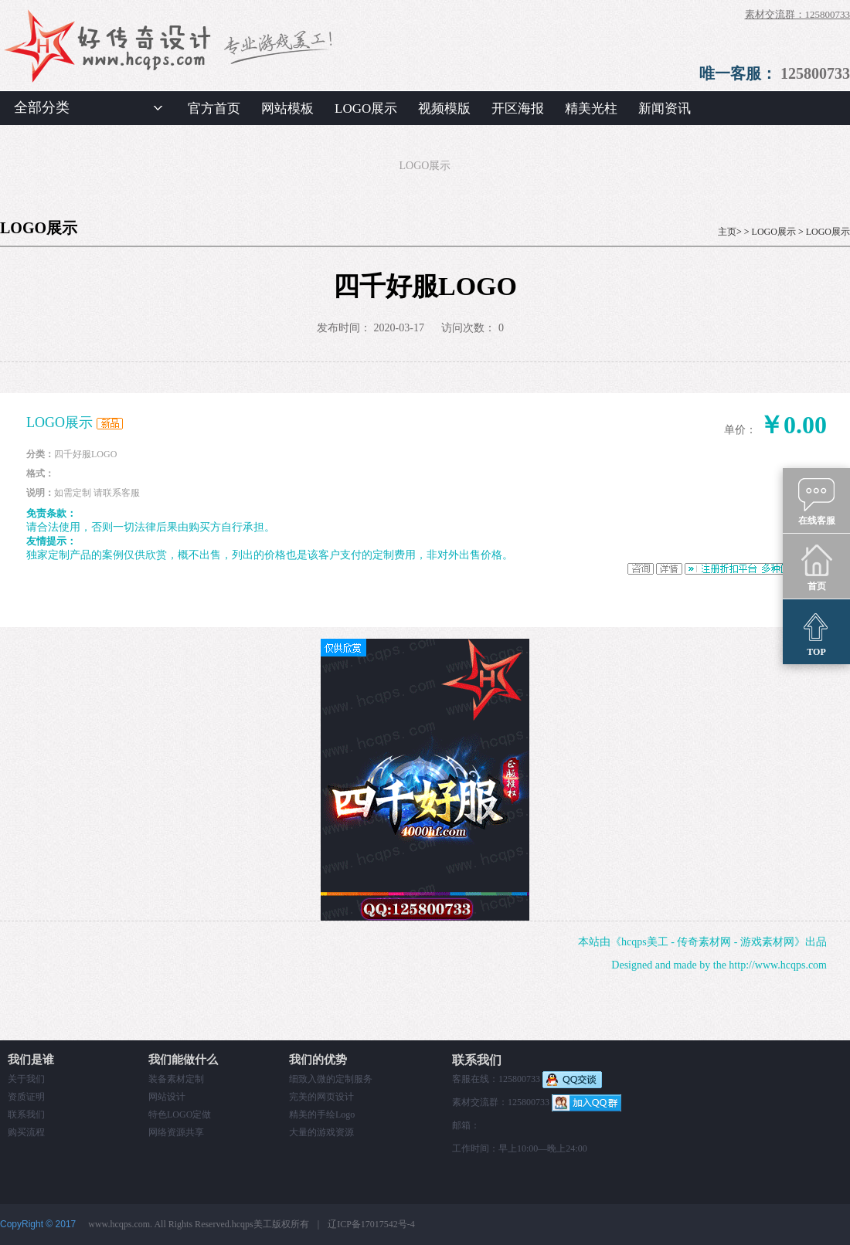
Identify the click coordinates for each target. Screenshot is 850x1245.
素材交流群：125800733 (798, 14)
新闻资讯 (664, 108)
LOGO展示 (366, 108)
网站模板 (287, 108)
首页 (816, 567)
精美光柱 (591, 108)
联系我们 (26, 1114)
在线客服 (816, 501)
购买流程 (26, 1132)
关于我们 (26, 1079)
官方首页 (214, 108)
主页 (727, 231)
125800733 (815, 73)
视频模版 (444, 108)
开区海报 (517, 108)
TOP (816, 632)
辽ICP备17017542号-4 (371, 1224)
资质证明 (26, 1096)
